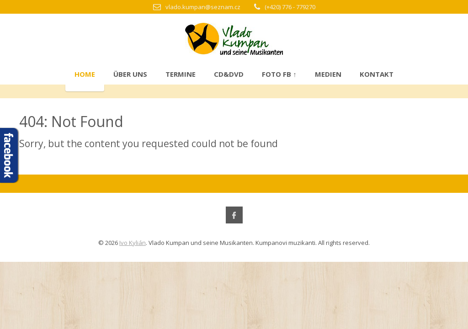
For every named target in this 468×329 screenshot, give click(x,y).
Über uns (130, 74)
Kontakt (377, 74)
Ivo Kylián (132, 243)
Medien (328, 74)
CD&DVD (229, 74)
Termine (180, 74)
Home (84, 74)
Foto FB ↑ (279, 74)
